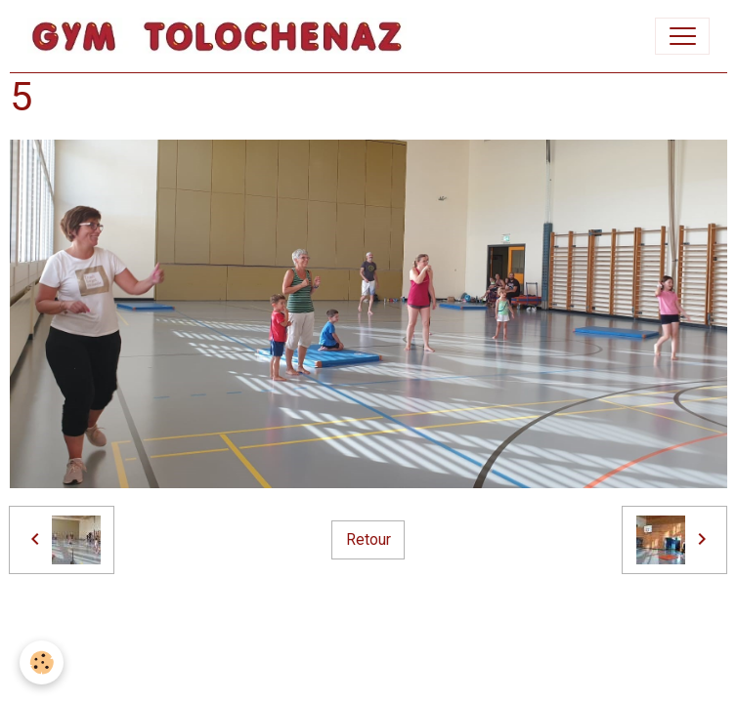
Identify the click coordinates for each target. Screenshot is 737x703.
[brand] (221, 36)
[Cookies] (42, 662)
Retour (368, 539)
